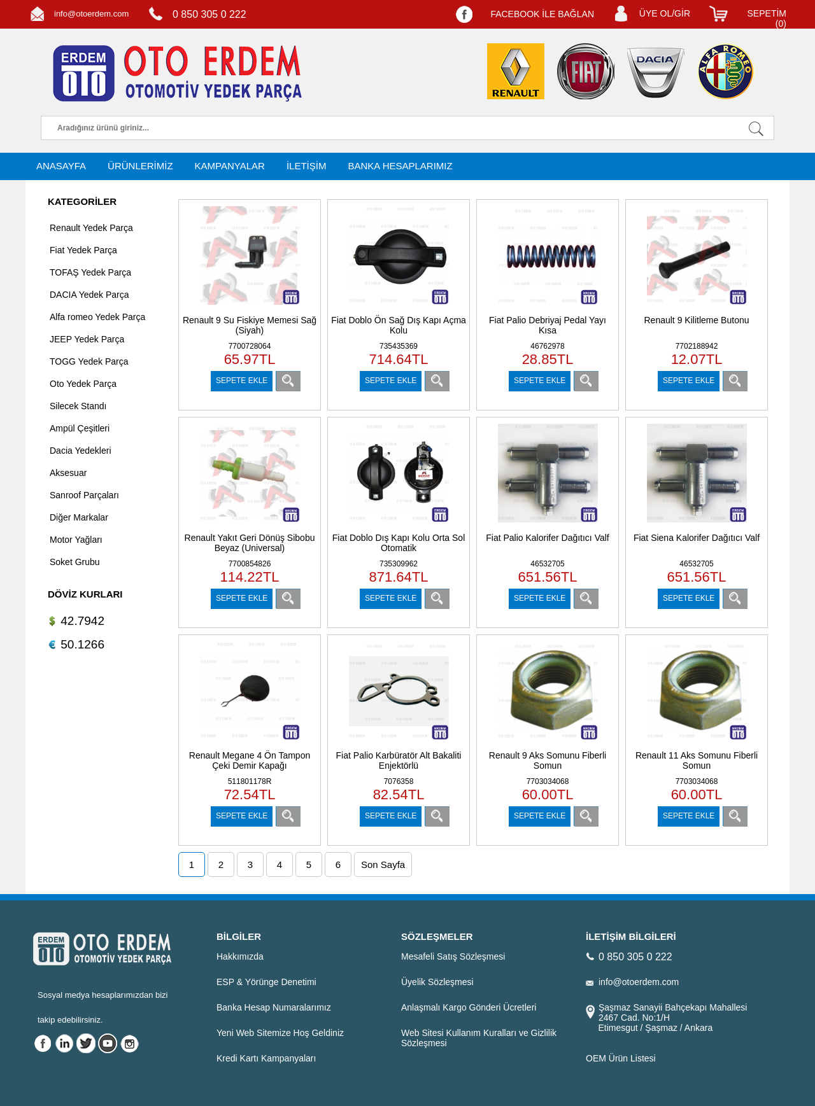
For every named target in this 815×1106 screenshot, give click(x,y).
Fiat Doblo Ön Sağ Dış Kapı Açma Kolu (398, 325)
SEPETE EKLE (241, 380)
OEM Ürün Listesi (621, 1058)
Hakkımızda (240, 956)
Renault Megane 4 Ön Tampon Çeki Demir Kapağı (249, 760)
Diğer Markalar (79, 517)
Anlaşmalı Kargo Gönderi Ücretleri (468, 1007)
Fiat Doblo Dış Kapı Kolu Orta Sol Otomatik (398, 543)
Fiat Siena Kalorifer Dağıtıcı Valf (697, 538)
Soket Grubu (75, 562)
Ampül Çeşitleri (80, 428)
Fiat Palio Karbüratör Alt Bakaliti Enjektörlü (399, 760)
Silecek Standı (78, 406)
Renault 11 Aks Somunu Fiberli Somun (696, 760)
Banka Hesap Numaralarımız (273, 1007)
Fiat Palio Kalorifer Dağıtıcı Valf (547, 538)
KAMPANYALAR (230, 165)
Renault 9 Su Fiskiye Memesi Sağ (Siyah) (249, 325)
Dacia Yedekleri (80, 450)
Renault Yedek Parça (91, 228)
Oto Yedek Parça (83, 384)
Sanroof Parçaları (84, 495)
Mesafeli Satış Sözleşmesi (453, 956)
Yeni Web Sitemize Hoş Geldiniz (280, 1033)
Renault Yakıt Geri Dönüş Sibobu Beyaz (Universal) (250, 543)
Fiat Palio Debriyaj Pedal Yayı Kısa (547, 325)
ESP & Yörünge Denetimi (266, 982)
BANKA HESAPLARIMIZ (400, 165)
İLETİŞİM (307, 165)
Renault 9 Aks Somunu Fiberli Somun (547, 760)
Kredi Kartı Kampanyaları (266, 1058)
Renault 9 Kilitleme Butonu (696, 320)
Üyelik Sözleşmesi (437, 982)
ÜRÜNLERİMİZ (140, 165)
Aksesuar (68, 473)
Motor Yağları (76, 540)
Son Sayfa (383, 864)
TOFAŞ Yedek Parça (90, 272)
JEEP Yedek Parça (87, 339)
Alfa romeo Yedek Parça (97, 317)
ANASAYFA (61, 165)
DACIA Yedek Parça (89, 295)
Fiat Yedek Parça (83, 250)
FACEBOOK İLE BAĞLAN (542, 14)
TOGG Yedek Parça (89, 361)
